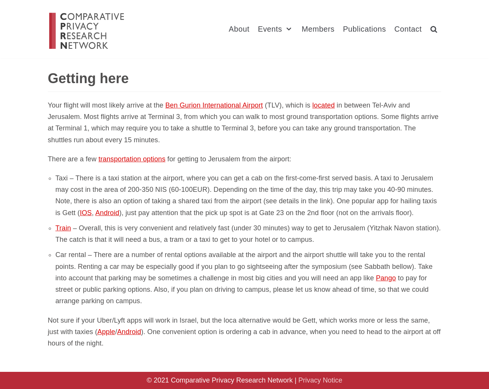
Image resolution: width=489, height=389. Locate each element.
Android (107, 213)
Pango (386, 278)
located (324, 105)
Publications (364, 29)
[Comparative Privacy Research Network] (87, 31)
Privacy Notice (320, 380)
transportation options (132, 159)
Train (63, 228)
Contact (408, 29)
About (239, 29)
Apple (106, 332)
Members (318, 29)
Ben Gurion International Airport (214, 105)
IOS (86, 213)
